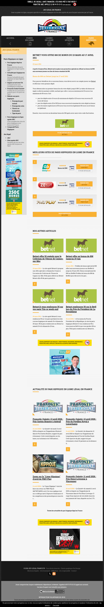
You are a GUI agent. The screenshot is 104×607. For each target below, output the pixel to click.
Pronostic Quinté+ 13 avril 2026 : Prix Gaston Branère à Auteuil (48, 420)
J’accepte (56, 605)
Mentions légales (33, 571)
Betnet (93, 81)
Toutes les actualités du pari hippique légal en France (64, 511)
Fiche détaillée (84, 171)
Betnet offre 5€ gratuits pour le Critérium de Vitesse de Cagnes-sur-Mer (48, 258)
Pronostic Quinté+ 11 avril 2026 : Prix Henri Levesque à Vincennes (81, 479)
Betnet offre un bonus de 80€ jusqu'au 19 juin (79, 257)
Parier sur (84, 166)
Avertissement (45, 571)
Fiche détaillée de (65, 133)
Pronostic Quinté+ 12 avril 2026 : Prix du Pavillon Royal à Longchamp (81, 421)
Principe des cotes (18, 106)
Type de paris (16, 113)
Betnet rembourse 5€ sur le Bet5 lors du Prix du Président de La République (81, 309)
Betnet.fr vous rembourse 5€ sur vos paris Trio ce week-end (48, 307)
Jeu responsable (64, 571)
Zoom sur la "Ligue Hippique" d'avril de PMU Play (46, 477)
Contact (74, 571)
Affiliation (54, 571)
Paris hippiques (65, 214)
